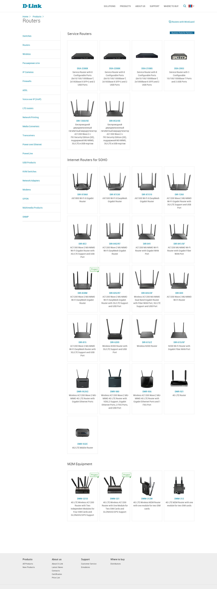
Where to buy (171, 6)
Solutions (109, 6)
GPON (25, 198)
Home (25, 16)
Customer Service (88, 563)
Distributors (115, 563)
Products (125, 6)
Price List (56, 577)
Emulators (85, 567)
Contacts (56, 570)
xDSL (25, 90)
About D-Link (57, 563)
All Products (28, 563)
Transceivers (29, 135)
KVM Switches (29, 171)
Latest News (57, 567)
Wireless (27, 54)
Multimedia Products (32, 207)
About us (140, 6)
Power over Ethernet (32, 144)
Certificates (57, 574)
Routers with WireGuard (183, 21)
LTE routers (28, 108)
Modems (27, 189)
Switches (27, 35)
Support (154, 6)
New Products (29, 567)
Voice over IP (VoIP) (32, 99)
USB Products (29, 162)
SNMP (26, 216)
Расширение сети (31, 63)
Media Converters (31, 126)
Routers (26, 45)
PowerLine (28, 153)
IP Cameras (28, 72)
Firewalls (27, 81)
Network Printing (31, 117)
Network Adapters (31, 180)
